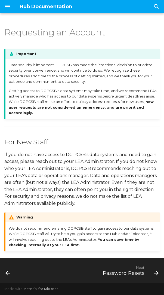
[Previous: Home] (8, 270)
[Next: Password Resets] (130, 270)
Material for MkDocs (40, 289)
